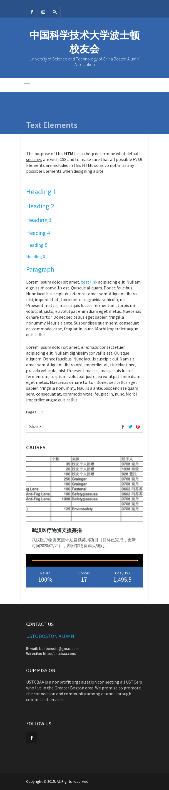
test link (89, 282)
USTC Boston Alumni (51, 636)
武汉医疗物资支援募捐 (57, 530)
